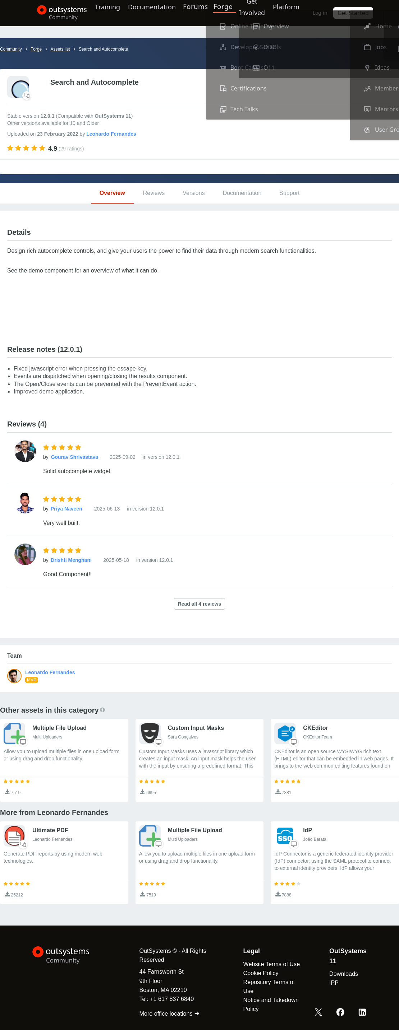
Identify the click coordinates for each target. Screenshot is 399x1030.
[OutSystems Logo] (68, 955)
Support (289, 193)
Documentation (153, 13)
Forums (201, 13)
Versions (194, 193)
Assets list (60, 49)
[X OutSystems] (321, 1013)
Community (11, 49)
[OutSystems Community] (52, 13)
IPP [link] (333, 982)
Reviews (154, 193)
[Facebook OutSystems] (342, 1013)
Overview (112, 193)
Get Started (364, 12)
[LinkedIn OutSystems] (363, 1013)
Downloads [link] (343, 973)
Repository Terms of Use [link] (266, 986)
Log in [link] (333, 12)
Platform (296, 13)
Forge (228, 13)
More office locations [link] (163, 1013)
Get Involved (255, 12)
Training (104, 13)
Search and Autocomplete (103, 49)
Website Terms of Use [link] (268, 964)
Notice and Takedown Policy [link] (267, 1004)
